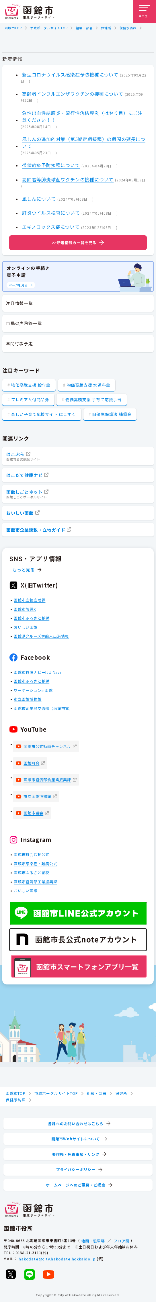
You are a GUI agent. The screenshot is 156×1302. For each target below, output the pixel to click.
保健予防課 (128, 28)
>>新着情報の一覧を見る (74, 242)
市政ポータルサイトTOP (49, 28)
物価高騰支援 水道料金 (88, 385)
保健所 (106, 28)
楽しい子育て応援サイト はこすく (43, 414)
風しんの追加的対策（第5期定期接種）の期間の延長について (83, 142)
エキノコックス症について (51, 226)
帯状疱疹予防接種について (51, 165)
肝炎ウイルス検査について (51, 212)
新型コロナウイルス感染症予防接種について (70, 74)
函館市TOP (13, 28)
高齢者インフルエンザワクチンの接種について (72, 93)
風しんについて (39, 198)
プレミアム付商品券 (30, 399)
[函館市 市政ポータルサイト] (29, 11)
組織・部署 (84, 28)
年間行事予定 (19, 343)
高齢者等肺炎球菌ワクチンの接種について (68, 179)
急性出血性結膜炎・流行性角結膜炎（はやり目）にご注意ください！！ (82, 116)
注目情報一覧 (19, 303)
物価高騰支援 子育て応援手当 (93, 399)
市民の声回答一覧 (24, 323)
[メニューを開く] (144, 11)
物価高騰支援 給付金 (30, 385)
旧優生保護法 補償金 (111, 414)
